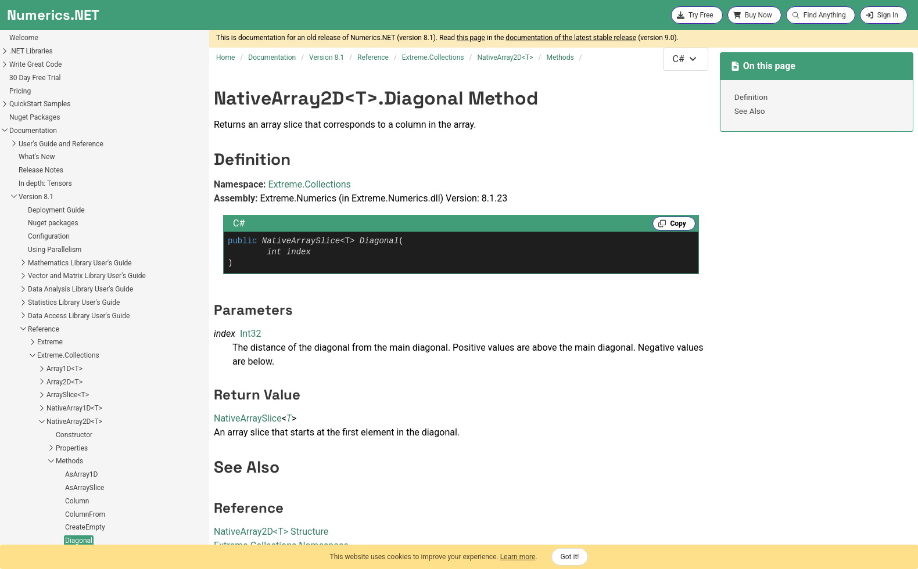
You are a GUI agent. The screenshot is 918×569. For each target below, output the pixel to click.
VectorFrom (48, 502)
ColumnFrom (50, 383)
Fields (29, 530)
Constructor (38, 304)
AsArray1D (46, 343)
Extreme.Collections (33, 224)
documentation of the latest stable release (570, 38)
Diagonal (43, 409)
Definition (751, 97)
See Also (749, 111)
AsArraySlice (49, 356)
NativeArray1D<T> (39, 277)
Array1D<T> (29, 237)
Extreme (14, 211)
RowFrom (44, 489)
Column (41, 370)
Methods (34, 330)
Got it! (570, 557)
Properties (36, 317)
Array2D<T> (29, 251)
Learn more (518, 557)
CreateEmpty (50, 396)
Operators (35, 517)
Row (36, 475)
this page (471, 38)
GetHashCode (51, 449)
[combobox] (685, 59)
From (38, 436)
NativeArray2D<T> (39, 290)
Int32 (250, 333)
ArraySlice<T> (32, 264)
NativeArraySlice (248, 418)
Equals (40, 423)
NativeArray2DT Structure (271, 531)
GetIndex (43, 462)
